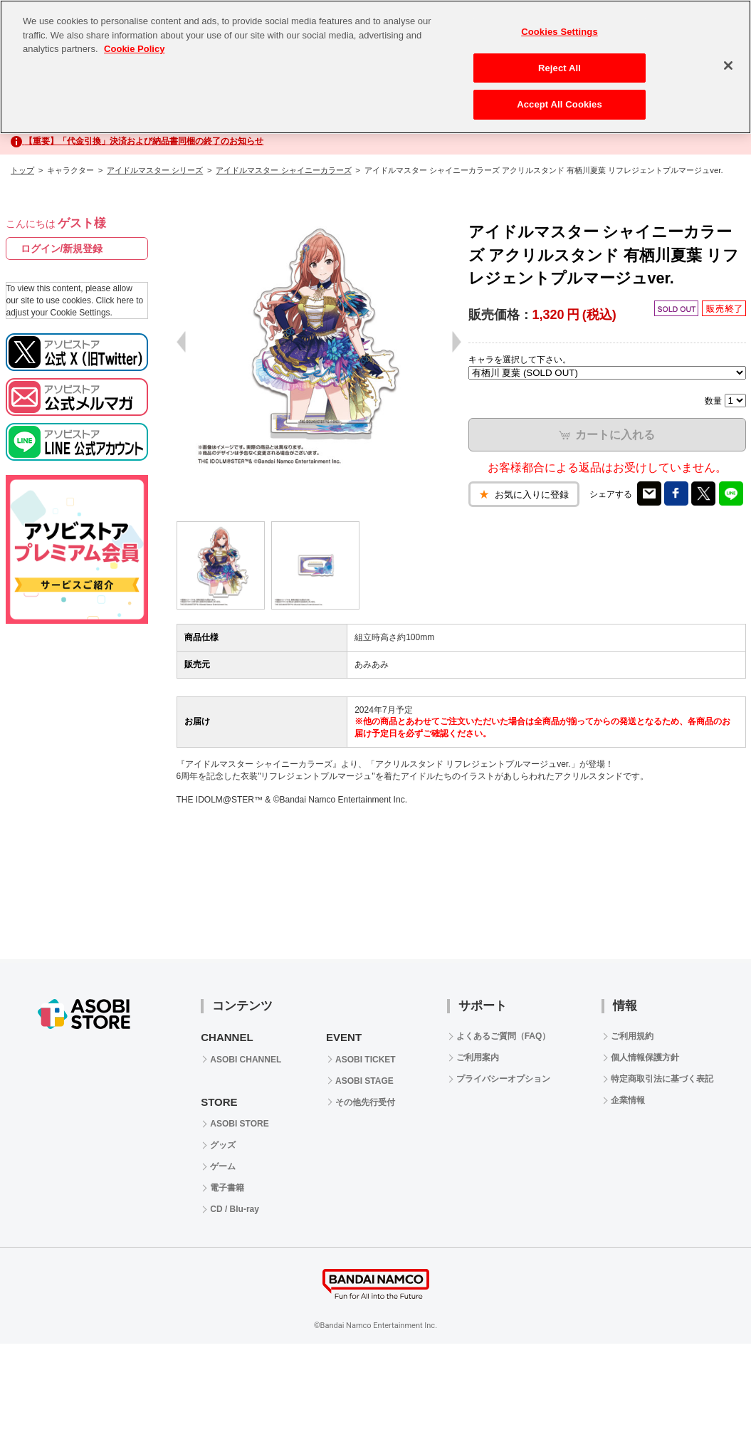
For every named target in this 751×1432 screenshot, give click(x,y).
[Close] (728, 65)
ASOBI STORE (239, 1124)
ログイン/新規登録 (62, 248)
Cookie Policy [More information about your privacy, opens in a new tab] (134, 48)
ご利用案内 (477, 1057)
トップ (22, 170)
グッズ (223, 1145)
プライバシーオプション (503, 1079)
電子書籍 (227, 1188)
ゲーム (223, 1166)
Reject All (559, 68)
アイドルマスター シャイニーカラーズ (283, 170)
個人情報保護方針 (645, 1057)
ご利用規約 (632, 1036)
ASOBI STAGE (364, 1081)
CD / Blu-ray (234, 1209)
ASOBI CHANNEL (245, 1060)
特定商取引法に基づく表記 (662, 1079)
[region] (375, 67)
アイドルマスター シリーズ (155, 170)
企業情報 (628, 1100)
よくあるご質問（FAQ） (503, 1036)
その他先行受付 (365, 1102)
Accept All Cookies (559, 104)
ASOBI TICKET (365, 1060)
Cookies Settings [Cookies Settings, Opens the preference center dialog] (559, 31)
